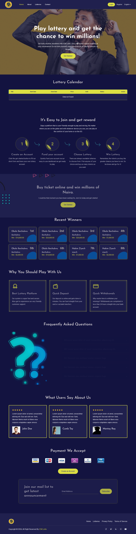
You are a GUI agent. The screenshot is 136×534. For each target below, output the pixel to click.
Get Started (68, 58)
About (29, 4)
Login (111, 4)
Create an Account (68, 471)
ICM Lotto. (43, 529)
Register (119, 4)
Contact (47, 4)
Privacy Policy (107, 521)
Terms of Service (121, 521)
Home (21, 4)
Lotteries (38, 4)
